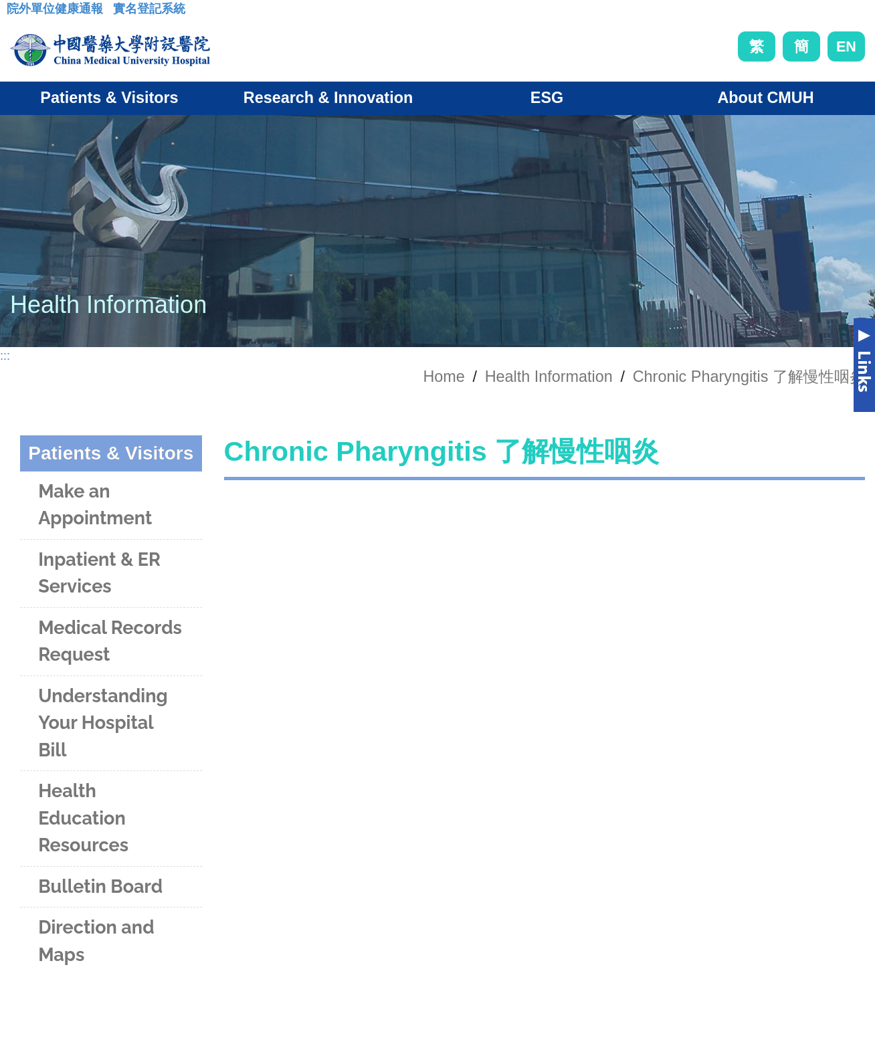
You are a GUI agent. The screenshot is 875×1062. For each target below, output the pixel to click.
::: (17, 12)
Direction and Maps (96, 941)
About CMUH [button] (765, 97)
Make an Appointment (95, 505)
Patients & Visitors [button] (109, 97)
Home (443, 376)
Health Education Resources (83, 817)
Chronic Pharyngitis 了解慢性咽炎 (749, 376)
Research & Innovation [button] (328, 97)
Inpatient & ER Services (99, 573)
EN (846, 46)
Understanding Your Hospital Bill (103, 722)
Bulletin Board (100, 886)
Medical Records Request (110, 641)
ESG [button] (546, 97)
